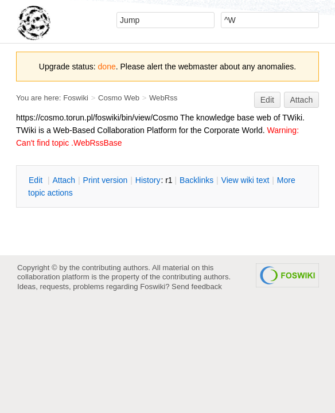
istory (148, 180)
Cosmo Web (118, 97)
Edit (267, 99)
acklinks (196, 180)
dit (37, 180)
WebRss (163, 97)
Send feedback (197, 286)
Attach (301, 99)
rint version (105, 180)
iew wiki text (245, 180)
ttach (63, 180)
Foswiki (75, 97)
